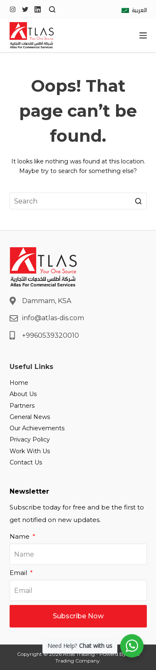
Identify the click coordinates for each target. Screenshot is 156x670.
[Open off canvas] (143, 35)
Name (20, 536)
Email (19, 573)
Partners (22, 405)
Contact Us (26, 462)
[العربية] (134, 10)
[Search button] (138, 201)
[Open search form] (52, 9)
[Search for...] (78, 201)
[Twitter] (25, 9)
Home (19, 382)
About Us (23, 394)
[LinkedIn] (38, 9)
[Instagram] (13, 9)
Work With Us (30, 451)
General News (30, 417)
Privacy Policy (30, 439)
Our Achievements (37, 428)
